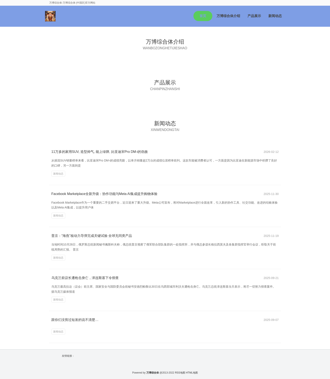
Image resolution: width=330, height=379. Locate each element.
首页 (203, 16)
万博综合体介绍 (228, 16)
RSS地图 (180, 372)
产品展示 (254, 16)
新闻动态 (275, 16)
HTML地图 (192, 372)
